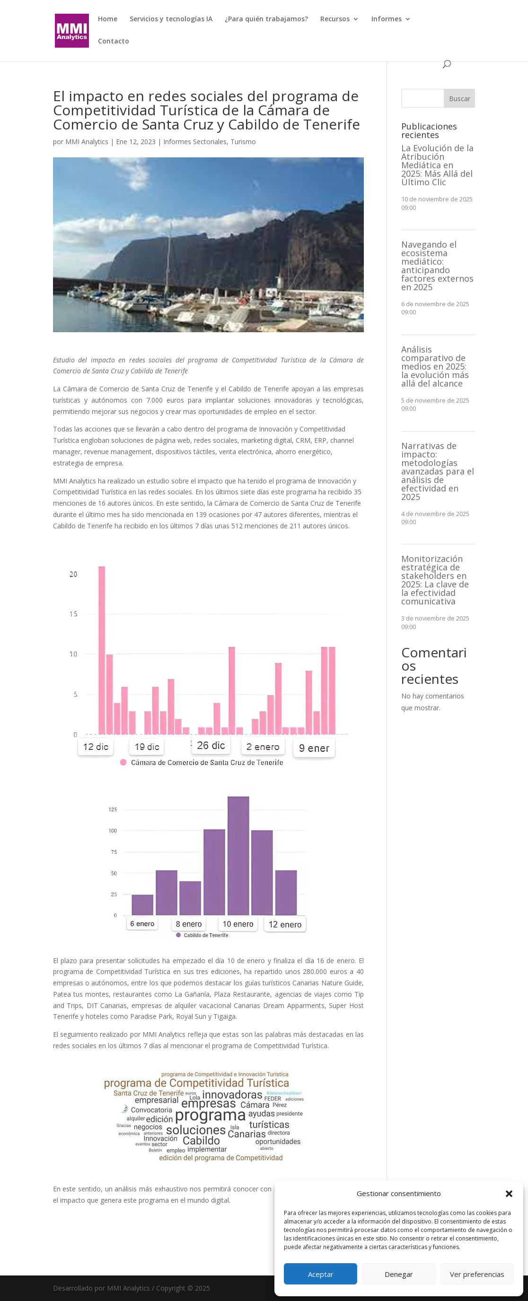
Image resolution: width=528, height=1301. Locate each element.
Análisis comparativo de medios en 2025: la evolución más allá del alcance (435, 366)
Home (107, 19)
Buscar (459, 98)
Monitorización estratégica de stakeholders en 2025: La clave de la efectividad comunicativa (435, 580)
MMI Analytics (86, 141)
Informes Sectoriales (195, 141)
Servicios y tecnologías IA (171, 19)
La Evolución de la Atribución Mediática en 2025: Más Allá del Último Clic (437, 165)
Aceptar (321, 1274)
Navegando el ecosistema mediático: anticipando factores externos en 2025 (437, 266)
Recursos (335, 19)
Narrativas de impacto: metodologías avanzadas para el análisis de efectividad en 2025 (437, 471)
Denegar (399, 1274)
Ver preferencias (477, 1274)
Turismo (243, 141)
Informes (386, 19)
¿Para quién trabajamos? (266, 19)
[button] (509, 1193)
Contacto (113, 41)
